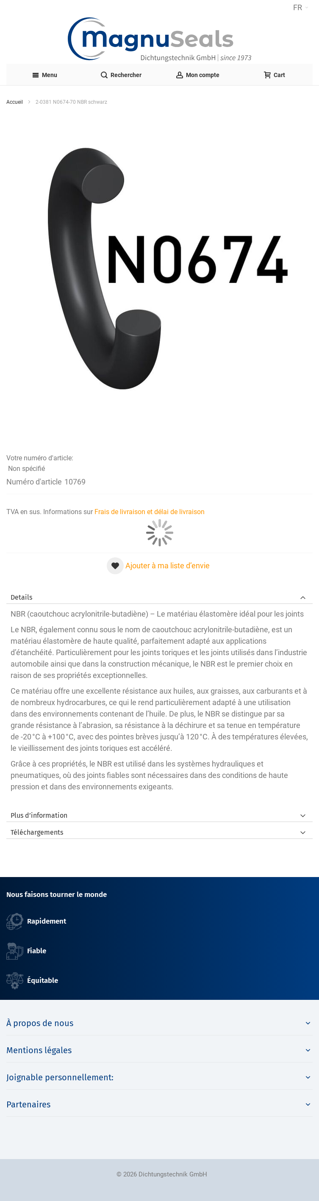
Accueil (14, 102)
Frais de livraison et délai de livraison (149, 512)
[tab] (159, 595)
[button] (301, 7)
